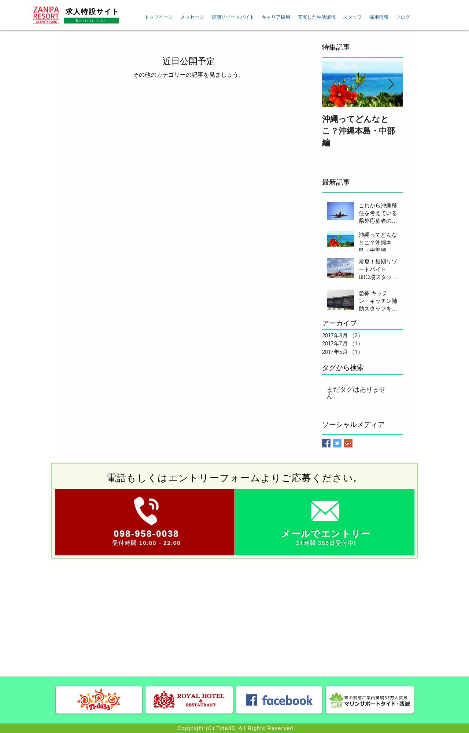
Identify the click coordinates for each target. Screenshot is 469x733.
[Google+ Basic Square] (348, 443)
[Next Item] (391, 84)
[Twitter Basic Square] (337, 443)
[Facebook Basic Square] (326, 443)
